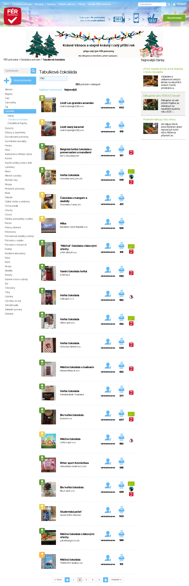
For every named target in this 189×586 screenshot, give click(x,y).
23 (42, 244)
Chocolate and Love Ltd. (71, 179)
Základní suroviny (13, 309)
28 (42, 388)
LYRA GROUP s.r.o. (68, 253)
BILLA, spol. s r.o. (67, 491)
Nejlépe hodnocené (50, 90)
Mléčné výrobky (13, 176)
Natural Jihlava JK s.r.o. (70, 371)
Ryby (7, 258)
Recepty (39, 4)
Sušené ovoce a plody (16, 279)
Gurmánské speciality (15, 141)
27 (42, 171)
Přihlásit (181, 4)
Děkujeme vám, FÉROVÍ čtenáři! (161, 96)
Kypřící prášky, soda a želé (18, 163)
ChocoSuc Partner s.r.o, (70, 347)
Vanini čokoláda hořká (73, 271)
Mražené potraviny (15, 189)
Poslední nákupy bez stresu (159, 119)
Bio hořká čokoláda (71, 415)
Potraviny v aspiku (14, 240)
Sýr (6, 284)
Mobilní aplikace (67, 4)
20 (42, 340)
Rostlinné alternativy (15, 253)
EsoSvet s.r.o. (66, 419)
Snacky (8, 275)
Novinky (51, 4)
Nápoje (8, 197)
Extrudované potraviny (16, 137)
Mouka (8, 184)
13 (42, 100)
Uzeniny (9, 296)
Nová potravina (22, 80)
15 (42, 292)
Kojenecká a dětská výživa (18, 154)
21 (42, 147)
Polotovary (10, 232)
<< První (57, 580)
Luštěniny (10, 167)
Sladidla (8, 270)
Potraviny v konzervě (16, 245)
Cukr (7, 98)
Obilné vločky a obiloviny (17, 201)
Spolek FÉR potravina (99, 4)
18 (42, 460)
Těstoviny (10, 288)
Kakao (11, 116)
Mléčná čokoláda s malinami (77, 367)
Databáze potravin (22, 4)
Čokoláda (9, 111)
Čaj (6, 107)
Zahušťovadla (11, 305)
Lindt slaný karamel (72, 127)
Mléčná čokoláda (70, 439)
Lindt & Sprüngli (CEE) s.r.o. (72, 106)
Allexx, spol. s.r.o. (67, 323)
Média (82, 4)
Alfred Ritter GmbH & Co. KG (73, 467)
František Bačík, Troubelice (72, 395)
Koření (8, 158)
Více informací (174, 18)
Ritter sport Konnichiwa (74, 463)
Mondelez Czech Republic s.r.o (74, 227)
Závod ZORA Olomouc (70, 515)
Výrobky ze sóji (13, 301)
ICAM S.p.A (65, 275)
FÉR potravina (11, 60)
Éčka (6, 4)
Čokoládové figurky (17, 123)
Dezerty (9, 128)
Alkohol (8, 89)
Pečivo (8, 223)
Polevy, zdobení (13, 227)
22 (42, 268)
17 (42, 532)
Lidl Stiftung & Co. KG (69, 541)
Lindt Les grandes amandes (77, 103)
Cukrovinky (10, 102)
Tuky (7, 292)
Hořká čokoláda (69, 175)
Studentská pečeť (71, 512)
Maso (7, 171)
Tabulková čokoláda (18, 119)
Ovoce (8, 214)
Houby (8, 145)
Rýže (7, 262)
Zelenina (9, 314)
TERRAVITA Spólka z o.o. (71, 563)
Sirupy (8, 266)
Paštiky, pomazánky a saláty (19, 219)
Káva (7, 150)
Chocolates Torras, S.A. (70, 205)
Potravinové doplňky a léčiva (19, 236)
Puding (8, 249)
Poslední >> (116, 580)
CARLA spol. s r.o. (68, 443)
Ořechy (9, 210)
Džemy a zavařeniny (15, 132)
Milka (63, 223)
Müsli (7, 193)
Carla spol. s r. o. (67, 299)
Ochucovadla (11, 206)
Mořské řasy (11, 180)
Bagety (8, 94)
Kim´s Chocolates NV (69, 156)
